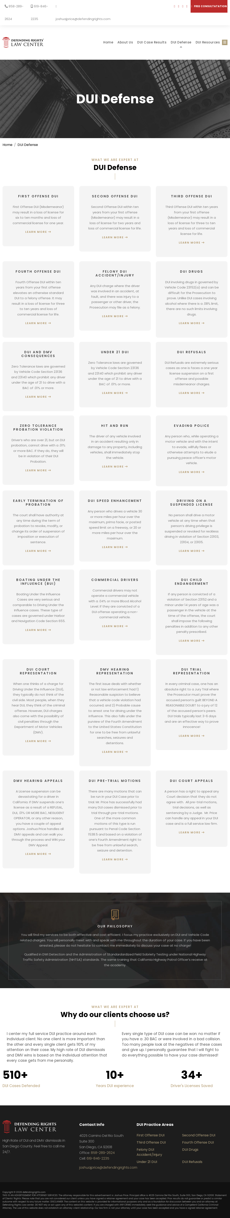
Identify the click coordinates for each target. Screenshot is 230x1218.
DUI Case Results (152, 42)
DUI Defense (181, 42)
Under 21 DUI (147, 1161)
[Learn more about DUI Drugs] (191, 299)
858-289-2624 (14, 12)
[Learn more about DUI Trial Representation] (191, 704)
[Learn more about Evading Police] (191, 450)
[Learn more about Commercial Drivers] (115, 605)
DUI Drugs (190, 1149)
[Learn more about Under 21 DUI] (115, 374)
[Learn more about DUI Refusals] (191, 374)
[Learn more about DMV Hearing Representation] (115, 712)
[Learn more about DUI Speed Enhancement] (115, 526)
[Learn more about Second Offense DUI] (115, 219)
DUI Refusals (192, 1161)
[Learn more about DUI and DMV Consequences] (38, 376)
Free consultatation (209, 6)
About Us (125, 42)
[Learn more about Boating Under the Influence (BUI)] (38, 607)
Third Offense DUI (151, 1142)
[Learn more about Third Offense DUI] (191, 221)
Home (108, 42)
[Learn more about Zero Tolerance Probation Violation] (38, 450)
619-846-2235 (39, 12)
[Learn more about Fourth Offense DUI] (38, 299)
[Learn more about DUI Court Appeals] (191, 809)
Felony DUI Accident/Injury (149, 1152)
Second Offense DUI (198, 1135)
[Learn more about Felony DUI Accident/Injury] (115, 296)
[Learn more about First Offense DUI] (38, 216)
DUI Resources (208, 42)
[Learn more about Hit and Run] (115, 448)
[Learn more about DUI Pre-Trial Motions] (115, 822)
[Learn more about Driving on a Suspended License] (191, 527)
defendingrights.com (34, 1192)
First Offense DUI (150, 1135)
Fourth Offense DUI (198, 1142)
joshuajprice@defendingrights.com (83, 13)
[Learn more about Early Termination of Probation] (38, 527)
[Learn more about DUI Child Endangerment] (191, 612)
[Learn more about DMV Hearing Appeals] (38, 819)
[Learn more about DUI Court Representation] (38, 707)
